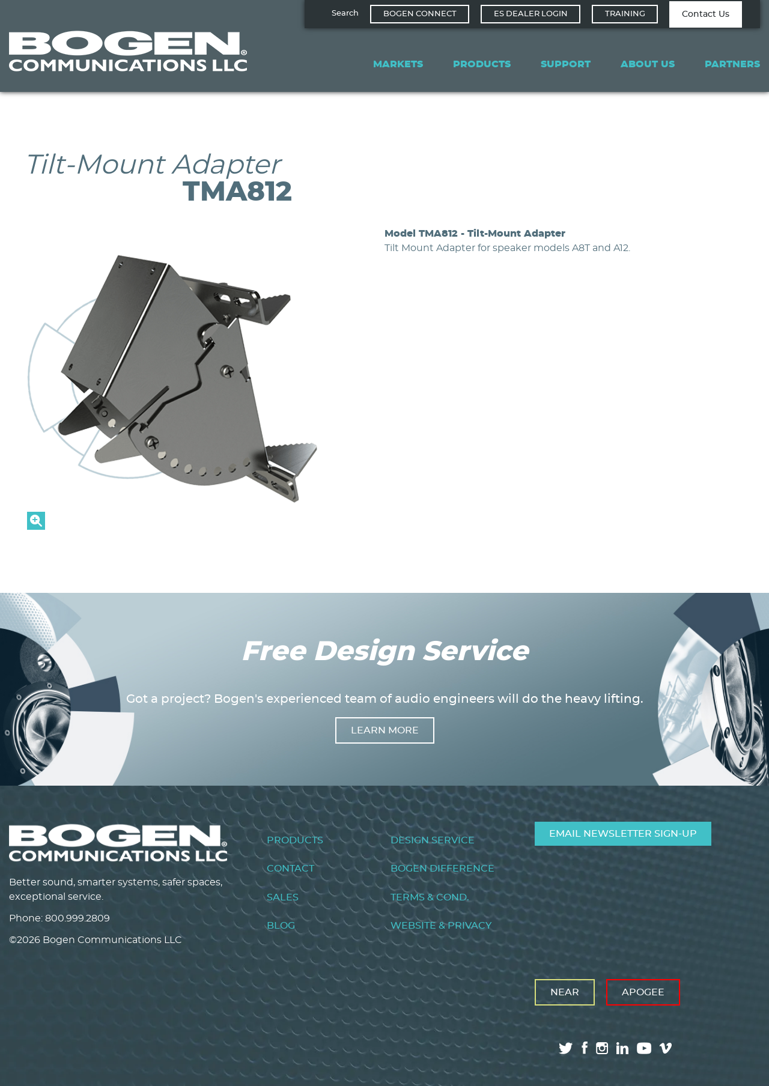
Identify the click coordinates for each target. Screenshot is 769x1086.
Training (625, 14)
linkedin (622, 1048)
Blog (281, 925)
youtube (644, 1048)
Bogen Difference (442, 868)
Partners (732, 64)
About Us (648, 64)
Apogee (643, 992)
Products (482, 64)
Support (566, 64)
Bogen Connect (420, 14)
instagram (602, 1048)
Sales (283, 897)
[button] (186, 527)
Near (564, 992)
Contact (290, 868)
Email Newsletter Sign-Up (623, 834)
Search (345, 13)
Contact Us (705, 14)
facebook (585, 1048)
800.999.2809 (77, 918)
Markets (398, 64)
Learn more (385, 730)
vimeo (667, 1048)
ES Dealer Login (531, 14)
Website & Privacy (441, 925)
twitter (566, 1048)
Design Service (433, 840)
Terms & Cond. (430, 897)
